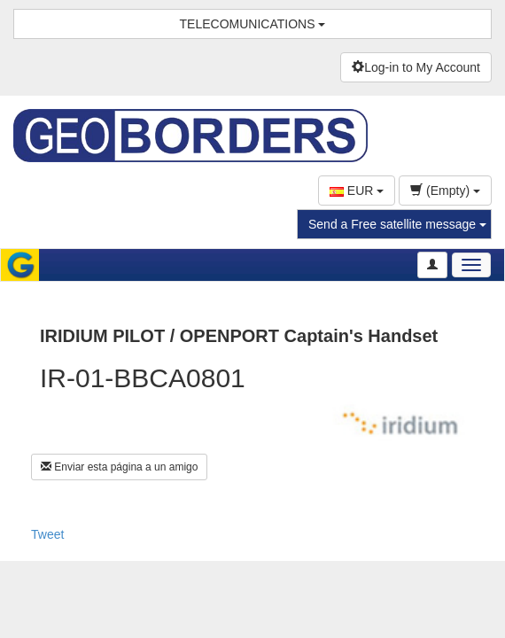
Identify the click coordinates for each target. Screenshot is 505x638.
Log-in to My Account (416, 67)
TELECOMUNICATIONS (253, 24)
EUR (357, 190)
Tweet (47, 534)
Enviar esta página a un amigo (119, 467)
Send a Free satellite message (397, 224)
